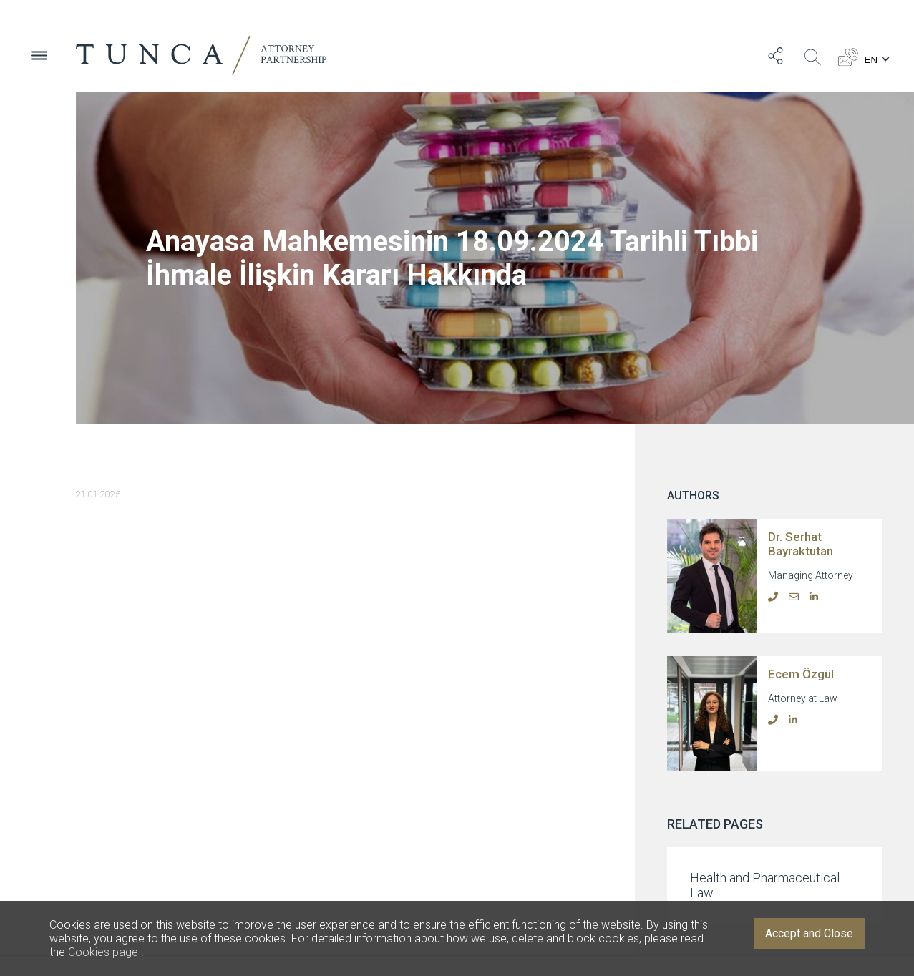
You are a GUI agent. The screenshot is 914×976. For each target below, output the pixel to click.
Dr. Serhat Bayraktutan (800, 544)
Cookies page (104, 952)
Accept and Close (809, 933)
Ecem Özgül (801, 674)
